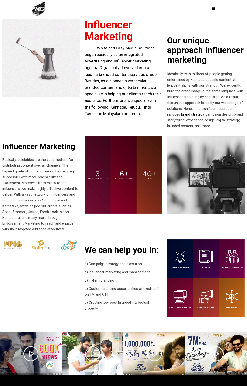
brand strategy (192, 114)
